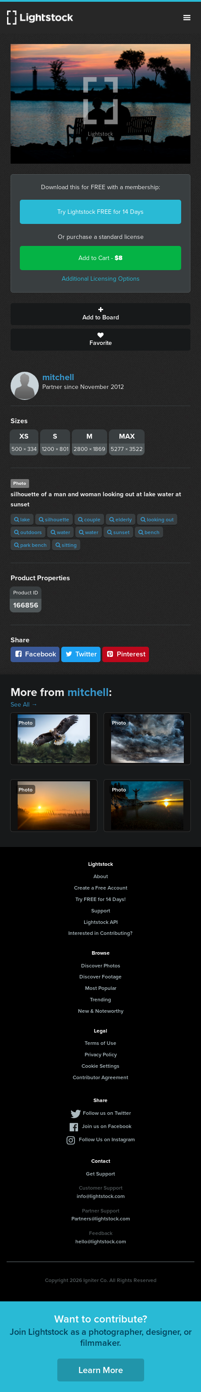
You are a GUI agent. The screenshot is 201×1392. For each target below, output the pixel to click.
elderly (120, 519)
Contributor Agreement (100, 1077)
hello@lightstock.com (100, 1241)
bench (149, 532)
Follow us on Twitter (107, 1113)
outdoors (28, 532)
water (60, 532)
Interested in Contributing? (100, 933)
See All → (24, 704)
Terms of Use (100, 1043)
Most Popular (100, 988)
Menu (187, 18)
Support (100, 910)
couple (89, 519)
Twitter (81, 654)
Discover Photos (100, 965)
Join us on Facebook (106, 1126)
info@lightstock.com (101, 1196)
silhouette (54, 519)
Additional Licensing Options (101, 278)
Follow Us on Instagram (107, 1139)
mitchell (58, 377)
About (100, 876)
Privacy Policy (101, 1054)
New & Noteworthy (100, 1011)
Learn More (100, 1369)
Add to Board (100, 314)
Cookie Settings (100, 1066)
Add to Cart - (100, 258)
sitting (66, 545)
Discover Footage (100, 976)
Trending (100, 999)
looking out (157, 519)
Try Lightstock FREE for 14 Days (100, 211)
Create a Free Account (100, 887)
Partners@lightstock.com (100, 1218)
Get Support (100, 1173)
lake (22, 519)
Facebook (35, 654)
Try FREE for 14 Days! (100, 899)
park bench (30, 545)
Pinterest (125, 654)
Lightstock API (101, 922)
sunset (118, 532)
